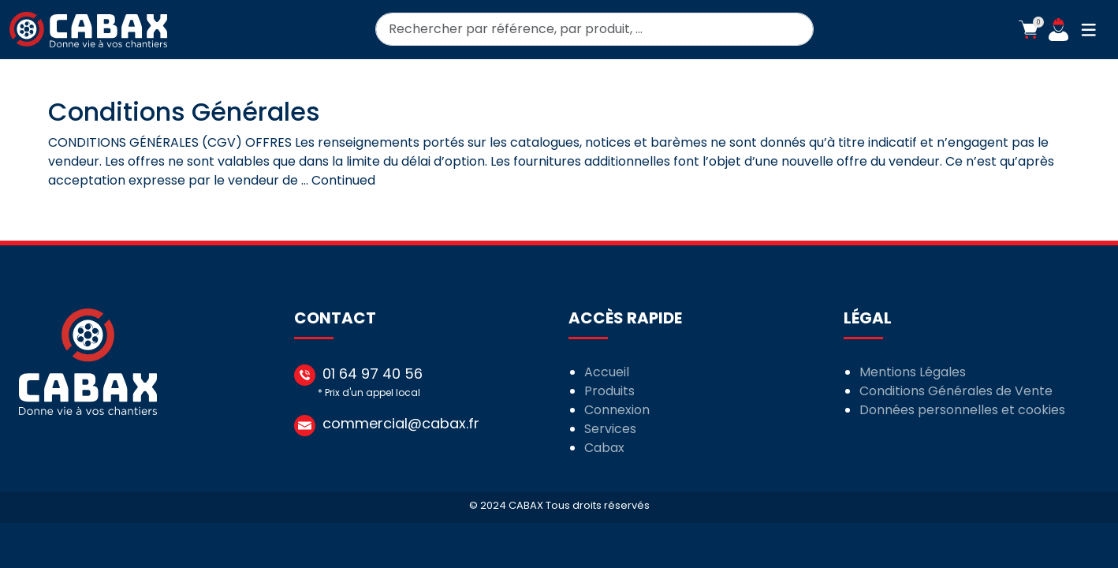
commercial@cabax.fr (400, 423)
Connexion (617, 410)
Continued (343, 180)
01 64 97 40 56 (372, 373)
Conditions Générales (184, 111)
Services (610, 429)
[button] (1028, 30)
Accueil (606, 372)
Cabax (604, 448)
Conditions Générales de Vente (956, 391)
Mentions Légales (912, 372)
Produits (609, 391)
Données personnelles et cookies (962, 410)
